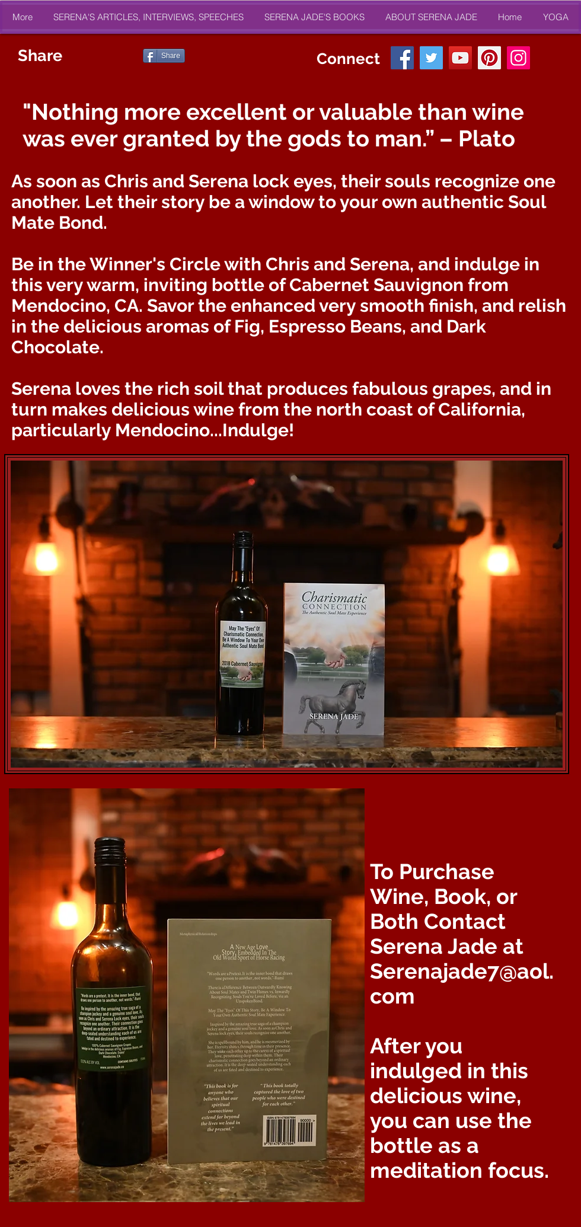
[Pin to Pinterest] (125, 56)
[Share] (164, 56)
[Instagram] (518, 57)
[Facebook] (402, 57)
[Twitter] (431, 57)
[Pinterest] (489, 57)
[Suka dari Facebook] (211, 56)
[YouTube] (460, 57)
